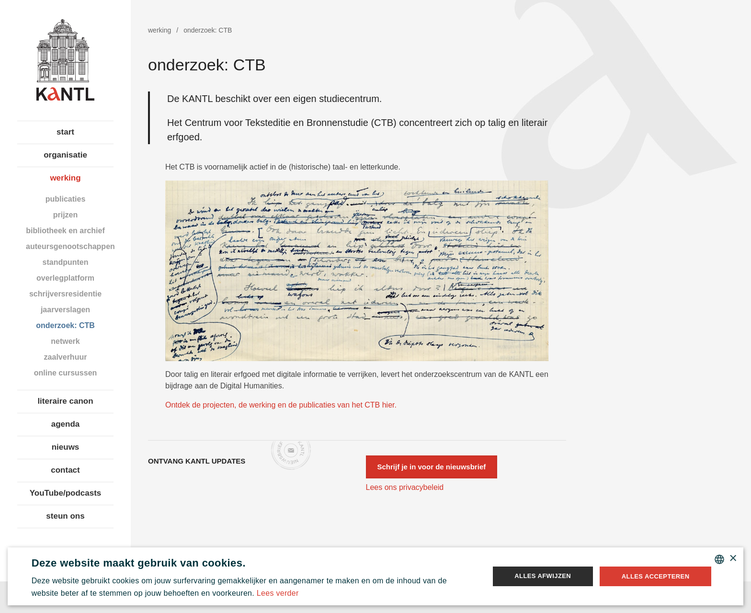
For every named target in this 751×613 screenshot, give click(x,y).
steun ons (65, 516)
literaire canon (65, 401)
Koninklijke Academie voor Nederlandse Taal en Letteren (65, 60)
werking (65, 177)
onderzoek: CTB (65, 325)
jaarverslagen (65, 310)
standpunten (66, 262)
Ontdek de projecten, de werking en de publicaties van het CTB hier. (281, 405)
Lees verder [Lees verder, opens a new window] (278, 593)
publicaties (66, 199)
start (65, 131)
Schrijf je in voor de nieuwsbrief (431, 467)
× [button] (732, 558)
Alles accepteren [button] (656, 576)
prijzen (65, 215)
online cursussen (65, 373)
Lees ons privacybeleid (405, 487)
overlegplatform (65, 278)
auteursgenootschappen (70, 246)
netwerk (65, 341)
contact (65, 470)
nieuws (66, 447)
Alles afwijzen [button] (542, 575)
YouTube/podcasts (66, 493)
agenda (65, 424)
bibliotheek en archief (65, 231)
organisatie (65, 154)
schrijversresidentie (65, 294)
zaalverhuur (65, 357)
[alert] (376, 576)
